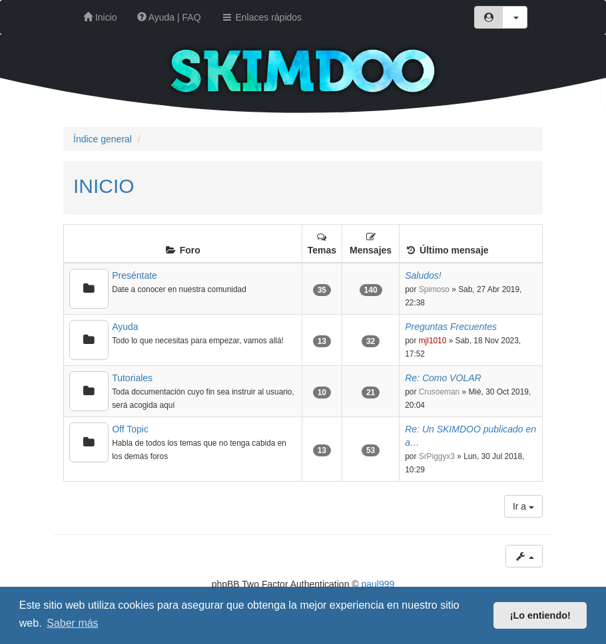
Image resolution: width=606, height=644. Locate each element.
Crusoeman (439, 392)
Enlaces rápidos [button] (261, 17)
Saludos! (423, 275)
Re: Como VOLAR (443, 378)
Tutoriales (132, 378)
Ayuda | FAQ (169, 17)
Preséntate (134, 275)
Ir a (523, 506)
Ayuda (125, 326)
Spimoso (434, 289)
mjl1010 (433, 340)
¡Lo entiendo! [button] (540, 615)
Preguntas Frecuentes (451, 326)
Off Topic (130, 429)
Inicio (100, 17)
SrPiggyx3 (437, 456)
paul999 (378, 584)
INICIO (104, 186)
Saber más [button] (72, 623)
